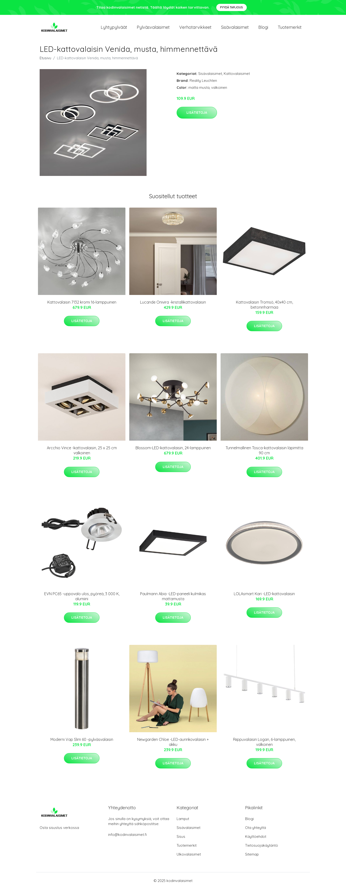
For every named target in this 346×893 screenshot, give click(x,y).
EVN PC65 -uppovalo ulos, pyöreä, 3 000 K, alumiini (81, 600)
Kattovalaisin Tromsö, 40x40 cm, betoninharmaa (264, 309)
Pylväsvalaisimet (153, 29)
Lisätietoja (196, 116)
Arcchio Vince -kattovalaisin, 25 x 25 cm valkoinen (82, 454)
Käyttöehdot (255, 840)
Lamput (183, 823)
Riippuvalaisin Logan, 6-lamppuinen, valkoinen (264, 746)
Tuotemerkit (290, 29)
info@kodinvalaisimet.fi (127, 838)
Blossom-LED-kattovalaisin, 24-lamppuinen (173, 451)
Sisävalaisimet (235, 29)
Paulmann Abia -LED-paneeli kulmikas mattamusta (173, 600)
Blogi (263, 29)
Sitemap (252, 858)
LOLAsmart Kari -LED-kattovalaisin (264, 597)
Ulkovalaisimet (189, 858)
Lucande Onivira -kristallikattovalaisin (173, 306)
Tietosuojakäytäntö (261, 849)
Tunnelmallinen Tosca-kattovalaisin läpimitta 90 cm (264, 454)
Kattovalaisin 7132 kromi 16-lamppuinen (81, 306)
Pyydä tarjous (231, 7)
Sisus (181, 840)
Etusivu (45, 62)
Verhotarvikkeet (195, 29)
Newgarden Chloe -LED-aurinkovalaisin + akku (173, 746)
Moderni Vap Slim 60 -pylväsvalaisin (81, 743)
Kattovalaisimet (237, 77)
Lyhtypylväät (114, 29)
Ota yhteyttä (255, 831)
